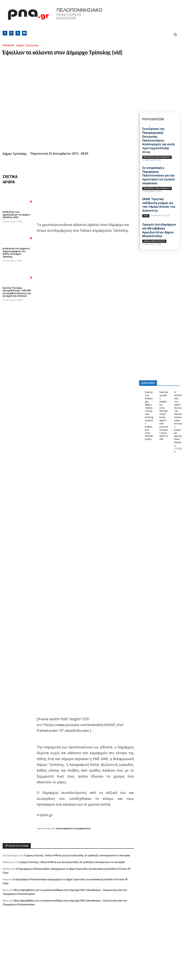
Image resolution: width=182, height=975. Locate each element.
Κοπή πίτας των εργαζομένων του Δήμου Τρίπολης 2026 (16, 215)
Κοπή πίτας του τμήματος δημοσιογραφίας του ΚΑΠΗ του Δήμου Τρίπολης (16, 252)
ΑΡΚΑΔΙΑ (8, 45)
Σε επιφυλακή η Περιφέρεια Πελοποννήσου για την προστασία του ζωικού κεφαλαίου (158, 175)
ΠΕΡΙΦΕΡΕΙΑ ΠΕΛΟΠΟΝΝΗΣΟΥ (157, 157)
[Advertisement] (68, 941)
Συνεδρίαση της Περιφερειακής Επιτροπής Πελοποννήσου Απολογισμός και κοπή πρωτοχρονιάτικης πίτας (158, 140)
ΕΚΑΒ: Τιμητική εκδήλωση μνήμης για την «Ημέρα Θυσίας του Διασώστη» (158, 204)
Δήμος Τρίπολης (27, 45)
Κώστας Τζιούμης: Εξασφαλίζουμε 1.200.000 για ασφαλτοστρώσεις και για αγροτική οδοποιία (17, 291)
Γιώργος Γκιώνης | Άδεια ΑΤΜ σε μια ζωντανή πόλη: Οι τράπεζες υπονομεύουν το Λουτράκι (76, 855)
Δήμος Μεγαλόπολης (154, 241)
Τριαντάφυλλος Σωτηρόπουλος (73, 828)
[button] (175, 34)
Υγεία (145, 215)
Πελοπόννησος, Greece (127, 18)
